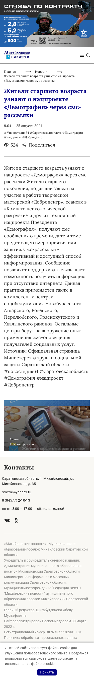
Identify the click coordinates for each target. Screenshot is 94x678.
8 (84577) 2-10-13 (16, 500)
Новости (41, 72)
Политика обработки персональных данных (40, 638)
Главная (10, 72)
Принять (47, 672)
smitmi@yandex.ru (16, 492)
